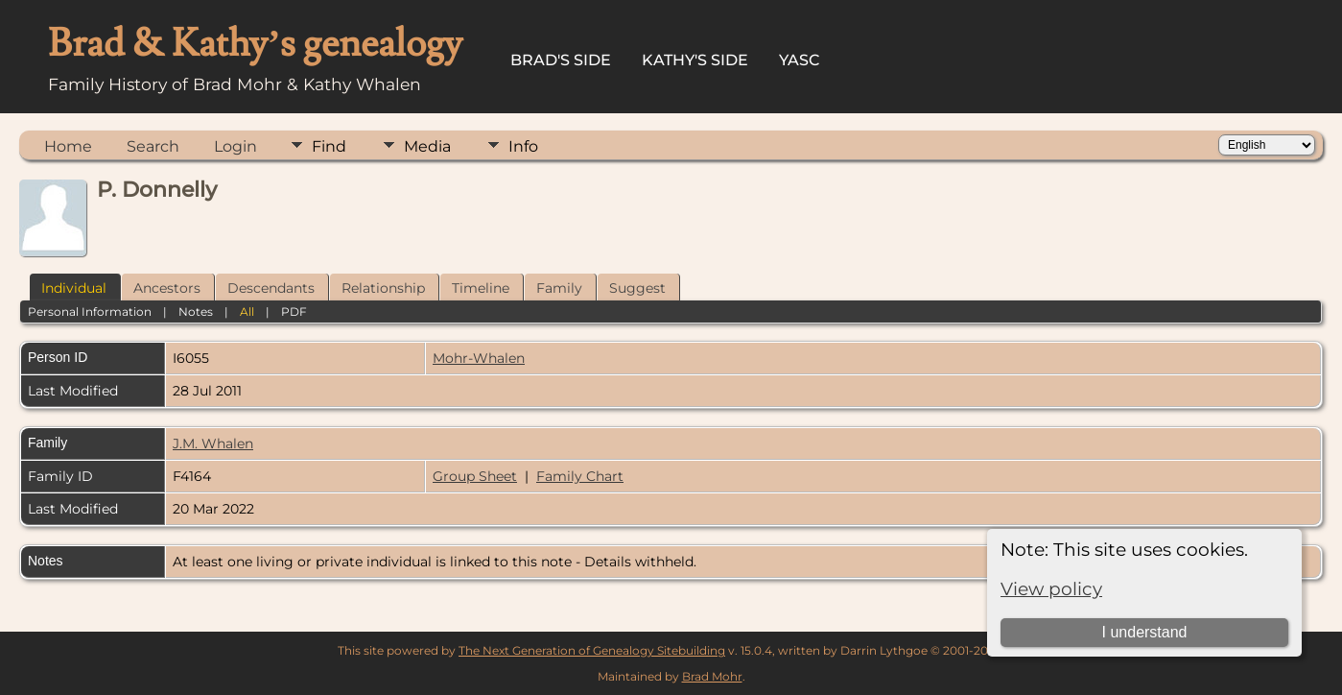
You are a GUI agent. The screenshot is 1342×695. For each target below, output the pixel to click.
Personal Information (90, 311)
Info (523, 146)
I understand (1145, 632)
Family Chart (580, 476)
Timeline (480, 288)
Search (153, 146)
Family (559, 288)
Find (329, 146)
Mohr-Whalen (479, 358)
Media (427, 146)
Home (68, 146)
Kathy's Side (695, 60)
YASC (799, 60)
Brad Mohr (712, 676)
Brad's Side (560, 60)
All (247, 311)
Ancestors (166, 288)
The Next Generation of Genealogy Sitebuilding (592, 650)
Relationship (383, 288)
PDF (294, 311)
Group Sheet (475, 476)
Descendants (271, 288)
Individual (73, 288)
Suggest (637, 288)
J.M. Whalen (213, 443)
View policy (1051, 589)
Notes (195, 311)
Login (235, 146)
